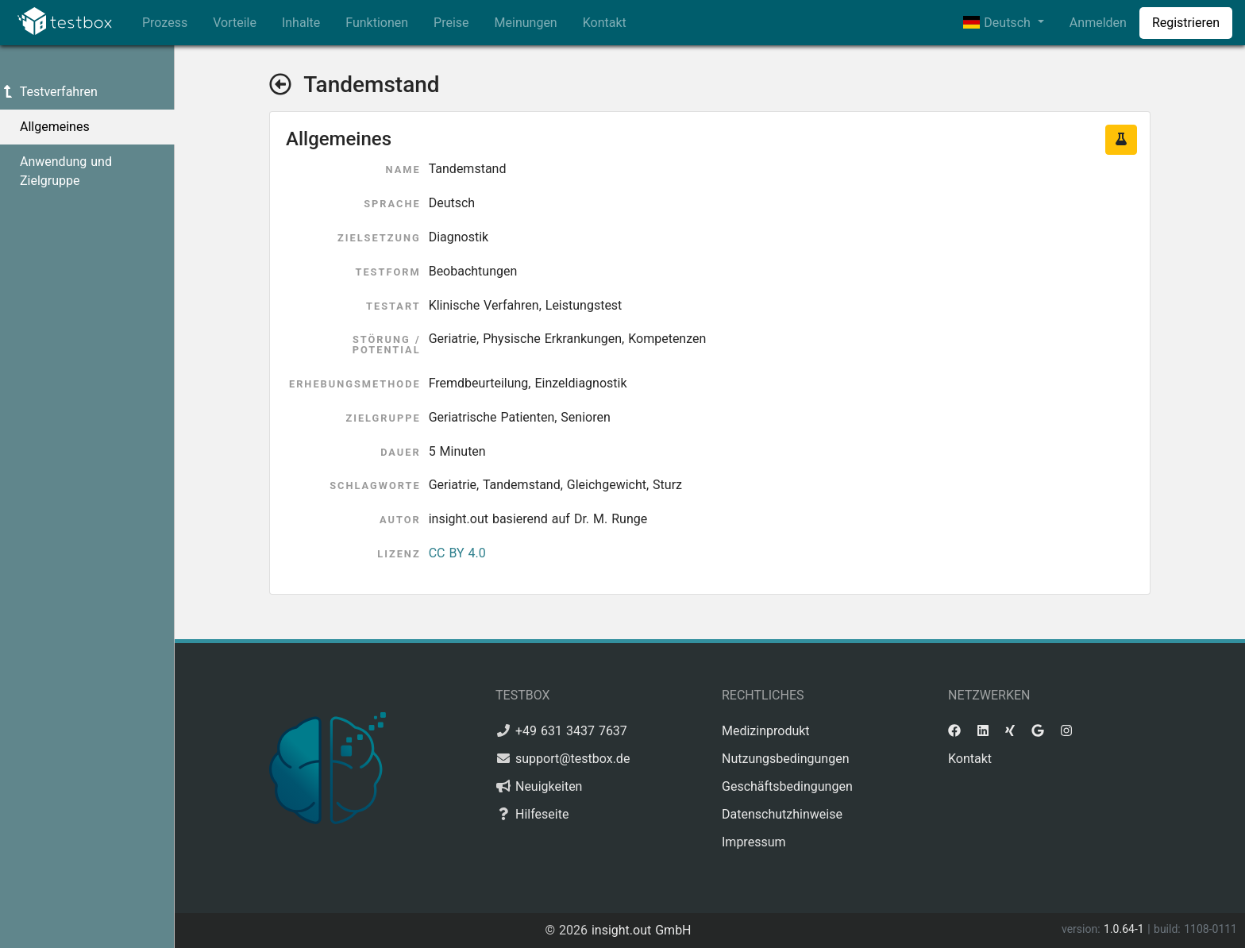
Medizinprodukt (766, 730)
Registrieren (1186, 22)
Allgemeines (55, 126)
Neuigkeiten (548, 786)
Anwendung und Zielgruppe (66, 171)
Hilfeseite (542, 814)
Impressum (754, 842)
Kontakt (604, 22)
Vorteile (234, 22)
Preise (451, 22)
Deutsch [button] (999, 22)
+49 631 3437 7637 (571, 730)
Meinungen (526, 22)
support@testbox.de (572, 758)
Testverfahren (49, 91)
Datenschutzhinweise (782, 814)
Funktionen (376, 22)
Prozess (164, 22)
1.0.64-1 (1125, 929)
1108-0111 (1210, 929)
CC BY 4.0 (457, 553)
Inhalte (301, 22)
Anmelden (1098, 22)
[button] (1121, 140)
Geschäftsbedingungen (787, 786)
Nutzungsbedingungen (785, 758)
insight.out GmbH (642, 930)
